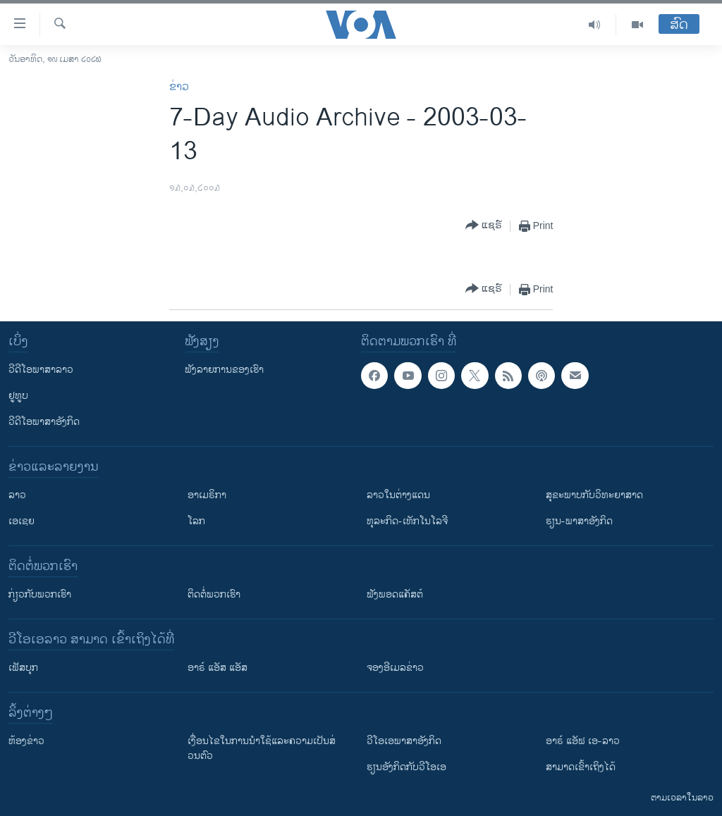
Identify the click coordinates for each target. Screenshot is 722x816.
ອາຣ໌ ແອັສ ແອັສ (217, 667)
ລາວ (17, 495)
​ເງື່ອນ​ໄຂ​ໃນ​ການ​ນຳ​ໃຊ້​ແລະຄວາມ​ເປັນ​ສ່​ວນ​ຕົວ (262, 748)
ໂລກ (196, 521)
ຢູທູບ (18, 395)
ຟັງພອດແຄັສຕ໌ (395, 594)
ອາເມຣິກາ (207, 495)
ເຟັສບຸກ (23, 667)
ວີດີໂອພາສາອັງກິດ (44, 421)
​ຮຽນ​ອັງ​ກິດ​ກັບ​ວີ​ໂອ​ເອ (406, 767)
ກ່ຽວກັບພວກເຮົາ (39, 594)
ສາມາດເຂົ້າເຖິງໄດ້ (581, 767)
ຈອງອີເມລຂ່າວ (395, 667)
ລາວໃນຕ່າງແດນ (398, 495)
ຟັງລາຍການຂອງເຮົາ (224, 369)
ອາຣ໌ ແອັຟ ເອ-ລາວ (583, 741)
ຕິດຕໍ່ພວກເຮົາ (214, 594)
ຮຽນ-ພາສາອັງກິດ (579, 521)
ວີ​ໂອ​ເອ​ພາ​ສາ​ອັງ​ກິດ (404, 741)
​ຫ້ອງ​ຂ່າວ (26, 741)
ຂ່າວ (179, 87)
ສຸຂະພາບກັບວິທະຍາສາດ (594, 495)
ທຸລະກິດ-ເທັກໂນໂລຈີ (407, 521)
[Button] (483, 226)
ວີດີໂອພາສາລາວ (40, 369)
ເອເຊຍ (21, 521)
